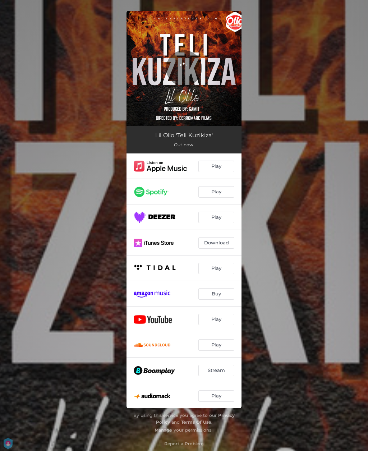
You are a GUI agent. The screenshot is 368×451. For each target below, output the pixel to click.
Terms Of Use (196, 422)
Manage (163, 430)
